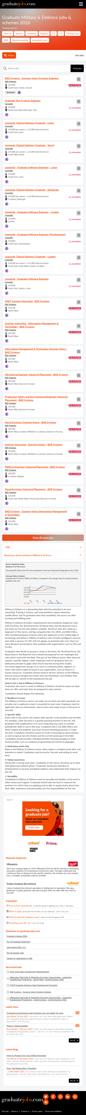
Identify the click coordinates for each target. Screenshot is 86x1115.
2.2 (60, 33)
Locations (31, 33)
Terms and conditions (53, 1112)
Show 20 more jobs (43, 537)
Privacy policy (37, 1112)
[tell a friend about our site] (75, 1097)
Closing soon (72, 33)
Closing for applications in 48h (19, 958)
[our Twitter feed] (46, 1097)
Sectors (19, 33)
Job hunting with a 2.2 (16, 947)
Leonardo (9, 104)
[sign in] (46, 1102)
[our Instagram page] (61, 1097)
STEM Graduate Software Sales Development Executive (33, 985)
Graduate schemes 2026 (17, 936)
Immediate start (39, 40)
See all (74, 1040)
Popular (44, 33)
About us (14, 1112)
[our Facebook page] (53, 1097)
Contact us (25, 1112)
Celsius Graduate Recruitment (21, 883)
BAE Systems (10, 81)
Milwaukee (12, 864)
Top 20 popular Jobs (15, 953)
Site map (5, 1112)
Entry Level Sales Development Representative (29, 972)
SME (6, 40)
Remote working (20, 40)
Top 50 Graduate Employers (18, 942)
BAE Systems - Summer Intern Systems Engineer (30, 992)
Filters (9, 55)
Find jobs (77, 68)
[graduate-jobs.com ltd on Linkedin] (68, 1097)
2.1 (53, 33)
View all (7, 33)
